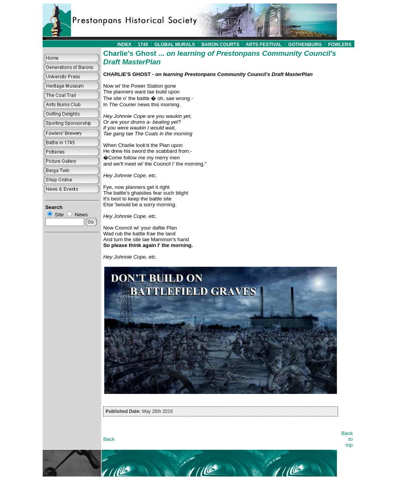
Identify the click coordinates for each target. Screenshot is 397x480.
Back (109, 439)
